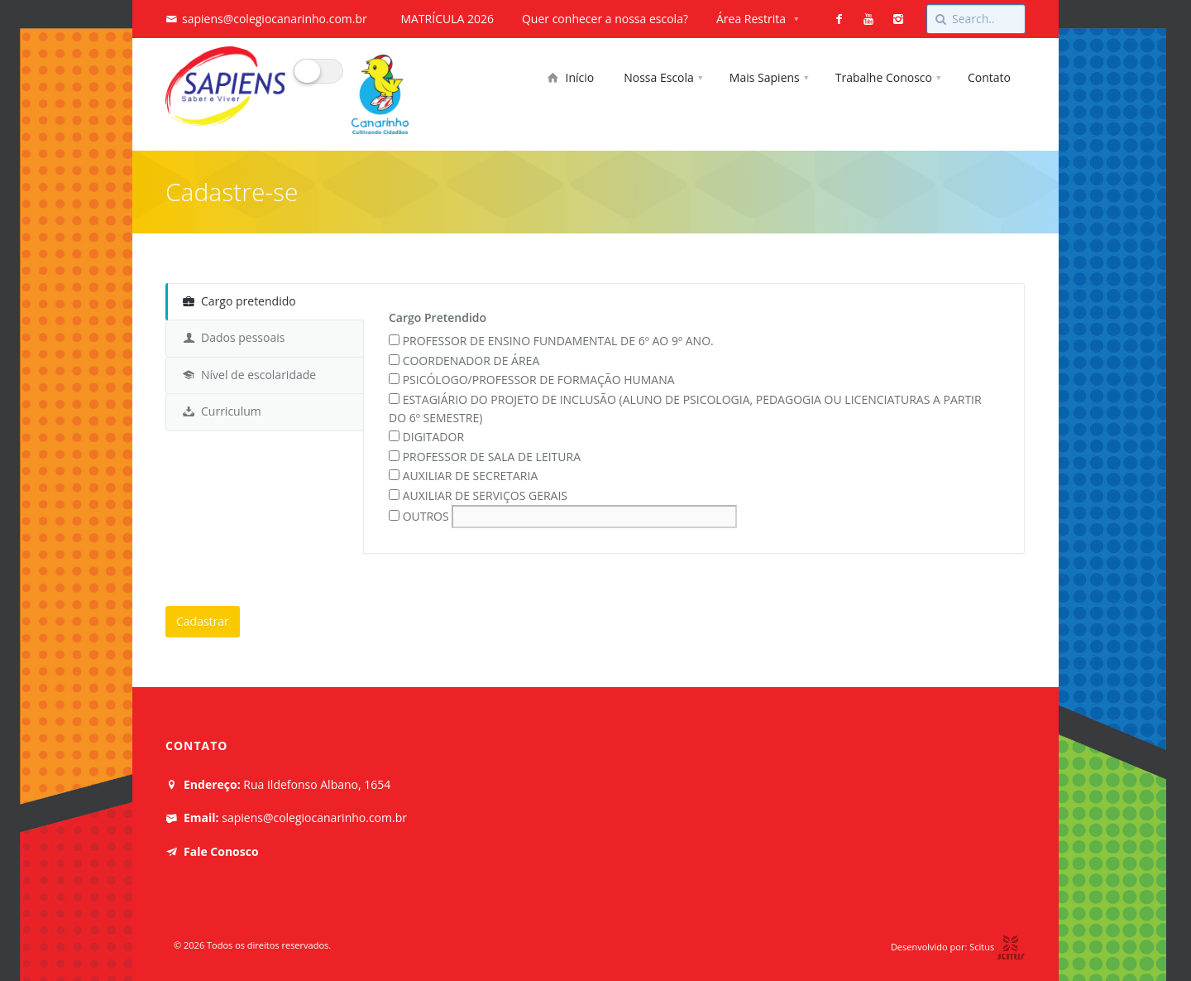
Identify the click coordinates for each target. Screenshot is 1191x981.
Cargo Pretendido (437, 317)
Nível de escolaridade (249, 374)
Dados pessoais (234, 337)
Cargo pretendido (239, 301)
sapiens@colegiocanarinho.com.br (274, 18)
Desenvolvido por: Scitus (958, 946)
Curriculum (222, 411)
